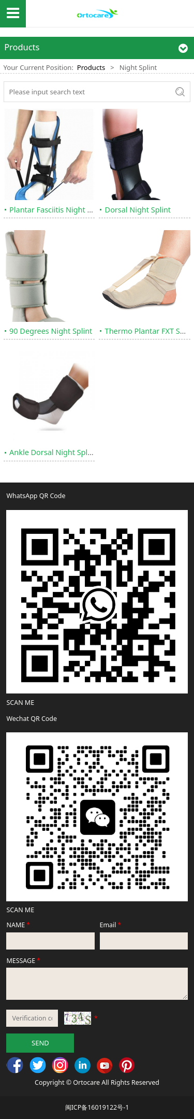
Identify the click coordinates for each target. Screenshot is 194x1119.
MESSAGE (23, 960)
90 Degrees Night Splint (50, 331)
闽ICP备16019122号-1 (97, 1107)
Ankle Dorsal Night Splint (53, 452)
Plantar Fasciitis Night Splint (58, 210)
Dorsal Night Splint (138, 210)
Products (91, 67)
